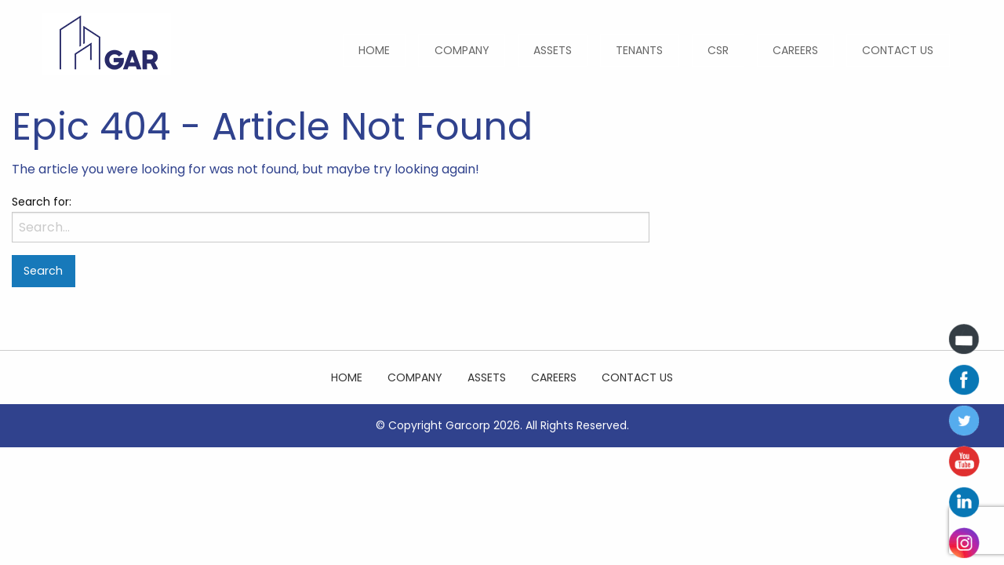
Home (374, 50)
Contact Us (897, 50)
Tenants (639, 50)
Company (462, 50)
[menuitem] (374, 50)
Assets (552, 50)
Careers (795, 50)
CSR (718, 50)
